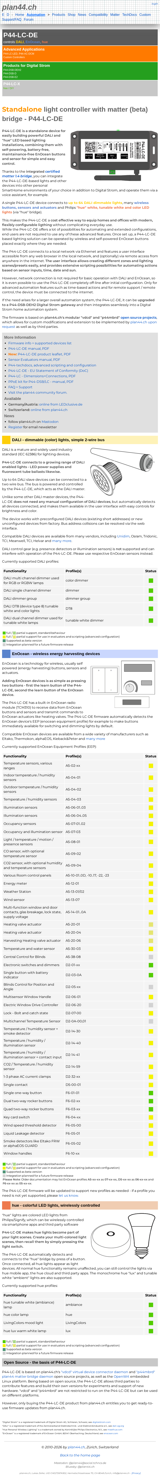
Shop (71, 14)
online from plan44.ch (49, 410)
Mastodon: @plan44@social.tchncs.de (80, 1463)
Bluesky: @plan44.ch (80, 1466)
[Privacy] (136, 1473)
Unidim (123, 536)
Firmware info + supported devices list (40, 343)
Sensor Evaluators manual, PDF (34, 360)
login (155, 3)
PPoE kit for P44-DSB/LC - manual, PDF (41, 382)
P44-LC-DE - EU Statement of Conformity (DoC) (48, 371)
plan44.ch (19, 7)
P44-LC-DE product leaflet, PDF (39, 354)
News (82, 14)
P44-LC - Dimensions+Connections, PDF (42, 376)
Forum (28, 19)
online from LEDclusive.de (60, 404)
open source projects (138, 318)
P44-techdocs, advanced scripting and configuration (52, 365)
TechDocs (129, 14)
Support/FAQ (11, 19)
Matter (115, 14)
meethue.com (115, 1429)
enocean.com (111, 1433)
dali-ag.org (118, 1426)
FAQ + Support (20, 387)
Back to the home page (80, 1455)
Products (58, 14)
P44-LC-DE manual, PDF (28, 349)
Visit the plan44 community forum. (37, 393)
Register (15, 427)
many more (61, 541)
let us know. (69, 1196)
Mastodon (50, 422)
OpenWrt (121, 1377)
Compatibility (98, 14)
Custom (145, 14)
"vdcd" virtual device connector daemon (94, 1372)
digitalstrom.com (101, 1422)
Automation (36, 14)
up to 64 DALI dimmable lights (95, 203)
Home (19, 14)
